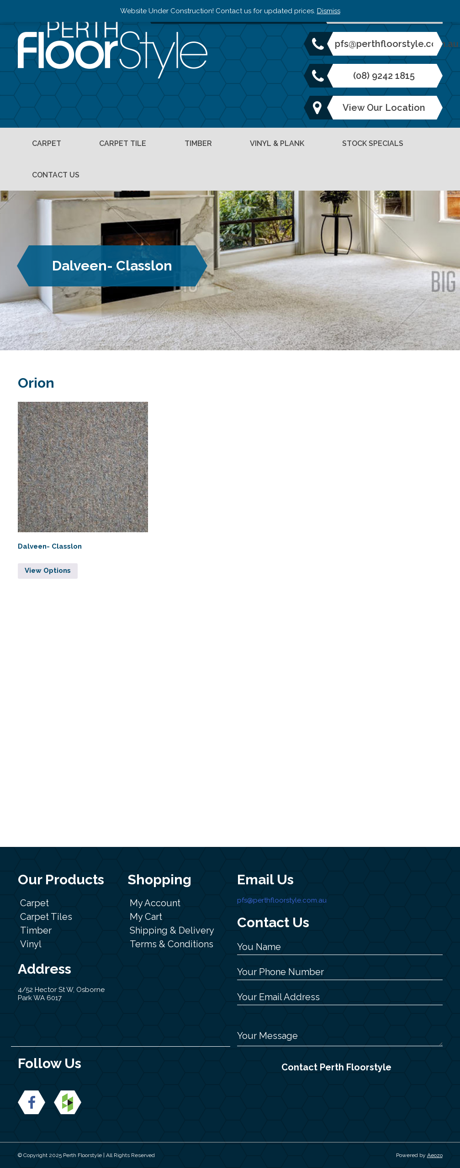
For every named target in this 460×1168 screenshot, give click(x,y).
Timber (198, 143)
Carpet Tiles (46, 916)
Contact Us (55, 175)
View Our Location (384, 107)
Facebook (31, 1102)
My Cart (146, 916)
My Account (155, 903)
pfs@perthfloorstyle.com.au (384, 43)
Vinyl (31, 944)
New (67, 1102)
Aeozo (435, 1155)
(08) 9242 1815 (384, 75)
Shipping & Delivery (172, 930)
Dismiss (328, 11)
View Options (48, 570)
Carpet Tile (122, 143)
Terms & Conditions (171, 944)
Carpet (46, 143)
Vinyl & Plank (277, 143)
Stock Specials (372, 143)
